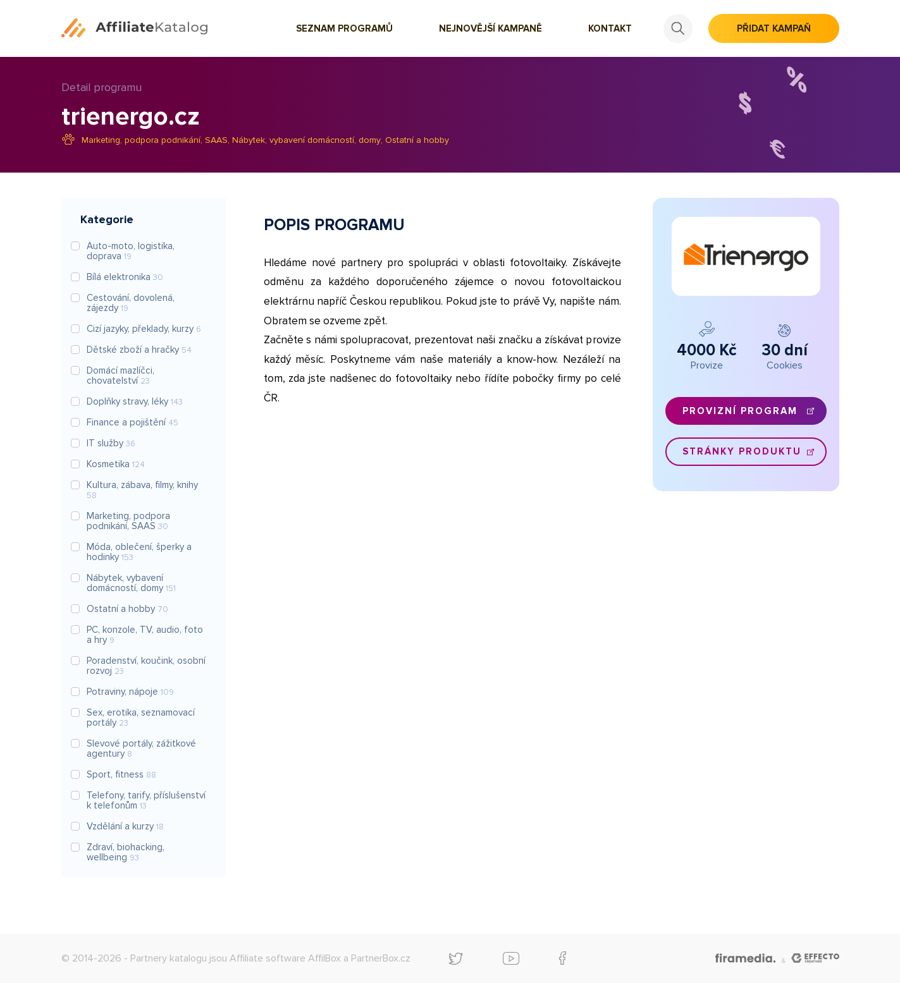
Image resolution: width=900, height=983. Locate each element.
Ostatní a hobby (417, 140)
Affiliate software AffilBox (285, 958)
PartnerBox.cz (380, 958)
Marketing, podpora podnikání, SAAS (155, 140)
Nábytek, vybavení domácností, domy (306, 140)
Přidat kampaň (774, 28)
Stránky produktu (741, 451)
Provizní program (740, 411)
